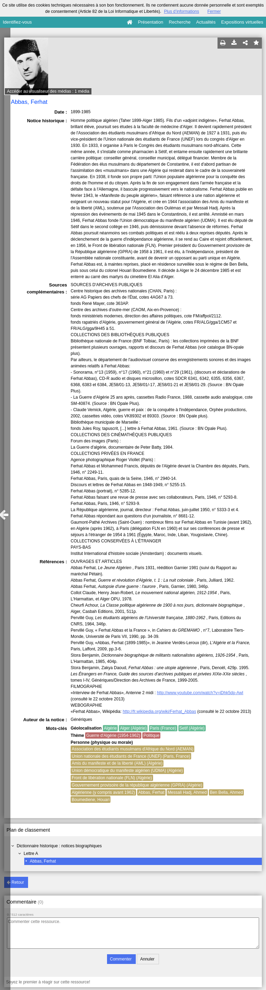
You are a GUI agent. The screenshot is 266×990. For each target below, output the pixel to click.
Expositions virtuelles (242, 22)
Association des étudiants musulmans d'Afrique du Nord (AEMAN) (132, 749)
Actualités (205, 22)
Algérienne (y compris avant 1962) (103, 792)
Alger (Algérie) (133, 728)
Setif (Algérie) (192, 728)
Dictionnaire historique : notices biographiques (59, 845)
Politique (151, 735)
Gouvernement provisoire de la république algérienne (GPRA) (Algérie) (137, 785)
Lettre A (31, 853)
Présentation (150, 22)
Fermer (214, 11)
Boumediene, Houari (90, 799)
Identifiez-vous (17, 22)
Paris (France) (163, 728)
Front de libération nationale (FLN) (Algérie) (112, 777)
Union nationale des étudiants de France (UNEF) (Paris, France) (131, 756)
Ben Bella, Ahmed (226, 792)
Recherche (179, 22)
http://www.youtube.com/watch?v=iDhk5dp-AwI (200, 692)
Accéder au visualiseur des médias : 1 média (48, 91)
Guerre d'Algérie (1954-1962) (113, 735)
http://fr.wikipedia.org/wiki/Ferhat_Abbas (159, 711)
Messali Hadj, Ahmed (187, 792)
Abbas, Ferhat (43, 861)
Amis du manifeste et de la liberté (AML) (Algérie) (117, 763)
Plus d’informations (181, 11)
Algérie (110, 728)
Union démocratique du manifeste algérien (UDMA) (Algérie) (127, 770)
